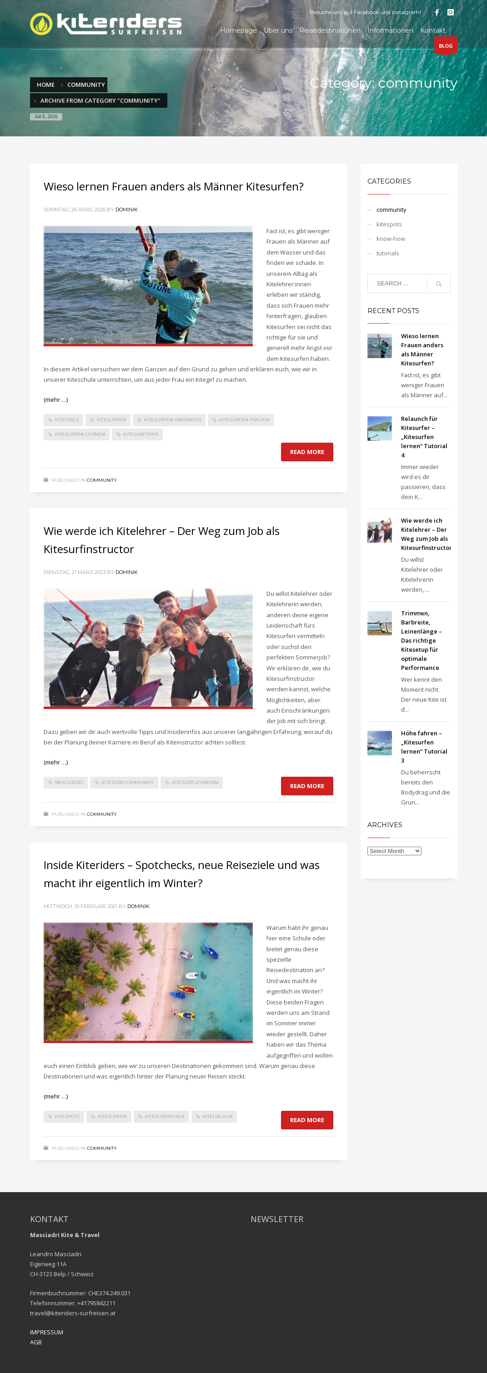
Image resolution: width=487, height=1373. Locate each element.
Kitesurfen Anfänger (172, 420)
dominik (126, 209)
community (102, 480)
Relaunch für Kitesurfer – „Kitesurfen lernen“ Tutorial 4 (424, 436)
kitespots (389, 224)
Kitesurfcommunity (127, 782)
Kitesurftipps (140, 434)
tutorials (388, 253)
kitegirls (67, 420)
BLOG (445, 47)
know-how (391, 239)
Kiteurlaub (217, 1116)
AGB (36, 1342)
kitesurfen (111, 420)
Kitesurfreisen (165, 1116)
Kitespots (67, 1116)
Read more (307, 452)
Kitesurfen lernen (80, 434)
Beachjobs (69, 782)
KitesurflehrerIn (195, 782)
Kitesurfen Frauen (244, 420)
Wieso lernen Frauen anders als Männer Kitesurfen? (174, 186)
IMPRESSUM (46, 1332)
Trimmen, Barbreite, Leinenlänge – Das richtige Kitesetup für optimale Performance (421, 640)
